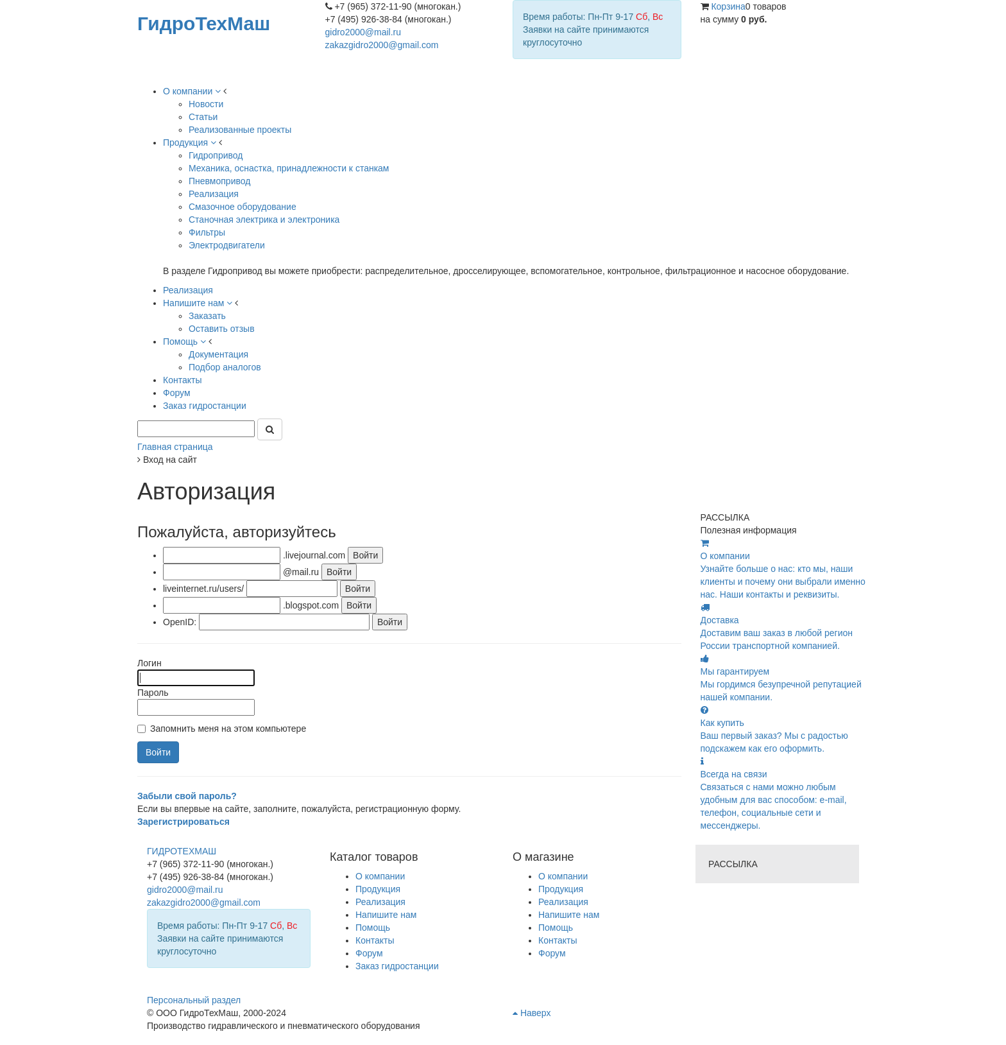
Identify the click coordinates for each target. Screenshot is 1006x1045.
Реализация (563, 902)
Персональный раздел (194, 1000)
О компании (563, 876)
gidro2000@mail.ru (363, 32)
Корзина (728, 6)
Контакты (557, 940)
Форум (552, 953)
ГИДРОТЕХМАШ (181, 851)
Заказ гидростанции (397, 966)
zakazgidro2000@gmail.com (382, 45)
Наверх (531, 1013)
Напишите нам (568, 915)
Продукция (560, 889)
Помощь (555, 927)
